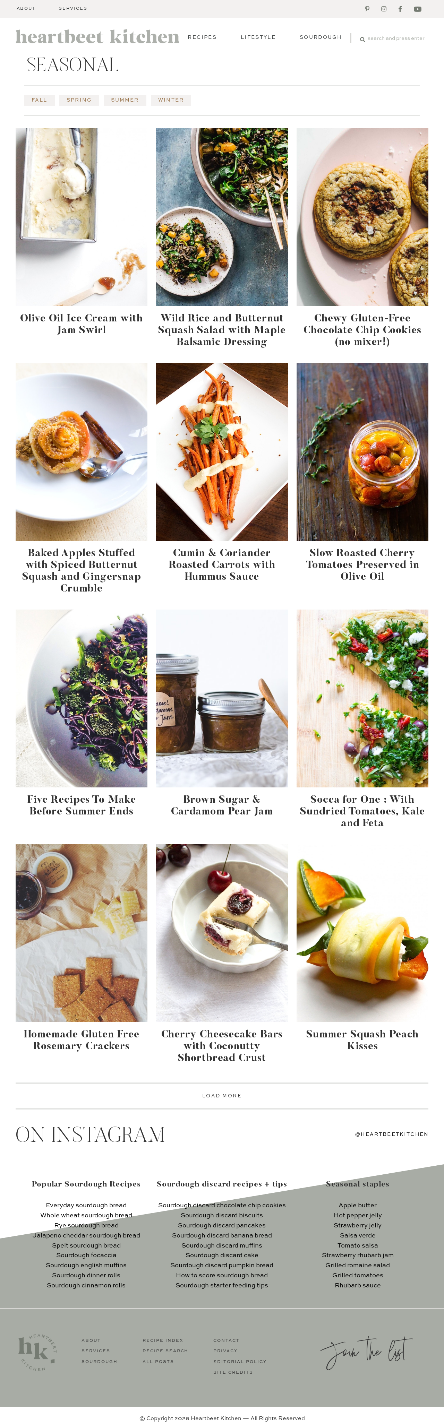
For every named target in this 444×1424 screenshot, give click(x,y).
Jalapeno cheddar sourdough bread (86, 1236)
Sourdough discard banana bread (222, 1236)
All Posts (158, 1362)
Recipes (202, 37)
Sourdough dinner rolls (86, 1275)
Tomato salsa (358, 1246)
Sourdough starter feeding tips (222, 1286)
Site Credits (233, 1373)
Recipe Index (163, 1341)
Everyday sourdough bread (86, 1205)
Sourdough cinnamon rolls (86, 1286)
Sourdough (321, 37)
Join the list (363, 1350)
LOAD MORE (222, 1096)
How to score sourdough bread (222, 1275)
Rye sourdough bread (86, 1226)
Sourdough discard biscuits (222, 1215)
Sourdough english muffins (86, 1265)
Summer (125, 100)
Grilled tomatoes (357, 1275)
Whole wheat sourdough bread (86, 1215)
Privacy (225, 1351)
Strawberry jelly (358, 1226)
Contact (226, 1341)
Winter (171, 100)
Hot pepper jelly (358, 1215)
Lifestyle (258, 37)
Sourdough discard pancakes (222, 1226)
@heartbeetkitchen (392, 1134)
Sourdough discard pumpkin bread (221, 1265)
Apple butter (358, 1205)
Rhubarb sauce (358, 1286)
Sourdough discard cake (222, 1255)
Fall (40, 100)
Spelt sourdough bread (86, 1246)
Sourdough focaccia (86, 1255)
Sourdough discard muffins (221, 1246)
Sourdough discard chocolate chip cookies (222, 1205)
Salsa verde (358, 1236)
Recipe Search (166, 1351)
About (26, 9)
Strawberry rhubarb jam (358, 1255)
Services (73, 9)
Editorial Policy (240, 1362)
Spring (79, 100)
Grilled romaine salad (357, 1265)
